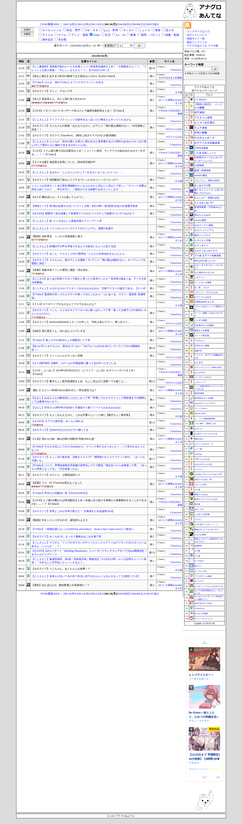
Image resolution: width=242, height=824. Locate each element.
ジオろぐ (198, 519)
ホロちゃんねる (174, 129)
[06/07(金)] (152, 24)
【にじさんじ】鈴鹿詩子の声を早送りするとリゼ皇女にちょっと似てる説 (74, 246)
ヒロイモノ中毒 (202, 240)
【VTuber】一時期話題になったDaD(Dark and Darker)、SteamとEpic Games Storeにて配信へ (83, 529)
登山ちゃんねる (202, 215)
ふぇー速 (198, 449)
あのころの (199, 509)
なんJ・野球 (110, 30)
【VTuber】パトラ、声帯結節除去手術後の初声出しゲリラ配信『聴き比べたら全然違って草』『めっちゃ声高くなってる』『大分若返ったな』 (89, 467)
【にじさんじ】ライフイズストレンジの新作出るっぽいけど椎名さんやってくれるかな (81, 119)
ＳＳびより (199, 340)
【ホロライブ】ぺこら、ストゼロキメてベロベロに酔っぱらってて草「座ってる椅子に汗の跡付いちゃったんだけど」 (89, 312)
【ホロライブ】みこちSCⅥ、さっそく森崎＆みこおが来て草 (66, 536)
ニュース (144, 30)
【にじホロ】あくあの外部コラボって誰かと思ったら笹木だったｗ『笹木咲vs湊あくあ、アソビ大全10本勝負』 (89, 280)
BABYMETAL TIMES (203, 603)
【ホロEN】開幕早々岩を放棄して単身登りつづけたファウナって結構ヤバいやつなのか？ (83, 213)
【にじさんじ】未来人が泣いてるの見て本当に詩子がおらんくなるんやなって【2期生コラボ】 (86, 576)
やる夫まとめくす (204, 137)
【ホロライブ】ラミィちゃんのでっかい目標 (57, 355)
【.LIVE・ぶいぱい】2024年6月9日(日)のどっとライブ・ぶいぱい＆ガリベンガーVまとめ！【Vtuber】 (84, 372)
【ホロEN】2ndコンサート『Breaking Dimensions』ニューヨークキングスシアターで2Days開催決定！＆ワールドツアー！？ (89, 552)
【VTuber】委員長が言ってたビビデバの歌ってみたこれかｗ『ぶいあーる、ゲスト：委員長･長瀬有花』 (88, 296)
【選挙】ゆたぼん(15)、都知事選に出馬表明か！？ (60, 585)
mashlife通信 (200, 175)
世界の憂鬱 (200, 132)
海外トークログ (202, 235)
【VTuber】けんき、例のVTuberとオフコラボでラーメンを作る (68, 82)
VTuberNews (176, 70)
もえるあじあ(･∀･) (204, 202)
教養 (133, 34)
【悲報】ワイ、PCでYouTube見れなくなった (57, 482)
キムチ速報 (200, 127)
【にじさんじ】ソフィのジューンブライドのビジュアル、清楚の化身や (72, 228)
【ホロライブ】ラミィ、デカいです (52, 91)
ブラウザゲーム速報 (203, 576)
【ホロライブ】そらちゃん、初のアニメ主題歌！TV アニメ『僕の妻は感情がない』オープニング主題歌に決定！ (88, 261)
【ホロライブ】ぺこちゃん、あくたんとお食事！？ (61, 568)
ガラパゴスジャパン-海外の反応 (208, 367)
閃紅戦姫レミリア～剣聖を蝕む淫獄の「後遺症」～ (204, 670)
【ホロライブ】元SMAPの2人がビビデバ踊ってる (60, 429)
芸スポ (170, 30)
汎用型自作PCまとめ (204, 302)
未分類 (62, 39)
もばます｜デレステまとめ (205, 434)
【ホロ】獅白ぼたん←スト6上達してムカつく (58, 197)
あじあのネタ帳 (202, 185)
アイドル (47, 34)
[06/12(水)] (83, 24)
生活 (107, 34)
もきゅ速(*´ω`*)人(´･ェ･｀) (206, 524)
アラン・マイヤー (199, 754)
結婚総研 (198, 546)
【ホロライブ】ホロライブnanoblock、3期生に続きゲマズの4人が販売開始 (74, 135)
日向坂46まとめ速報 (203, 325)
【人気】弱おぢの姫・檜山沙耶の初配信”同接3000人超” (63, 438)
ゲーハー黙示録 (201, 335)
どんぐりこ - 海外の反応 (207, 180)
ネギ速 (197, 551)
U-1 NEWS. (200, 99)
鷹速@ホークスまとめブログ (206, 529)
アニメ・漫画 (79, 34)
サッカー (128, 30)
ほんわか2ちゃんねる (203, 464)
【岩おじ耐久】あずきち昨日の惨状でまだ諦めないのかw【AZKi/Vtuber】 (74, 76)
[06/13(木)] (69, 24)
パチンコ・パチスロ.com (206, 292)
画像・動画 (172, 34)
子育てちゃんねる (202, 459)
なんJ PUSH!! (200, 372)
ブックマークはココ (198, 31)
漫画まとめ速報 (201, 330)
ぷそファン (199, 277)
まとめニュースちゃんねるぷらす (208, 586)
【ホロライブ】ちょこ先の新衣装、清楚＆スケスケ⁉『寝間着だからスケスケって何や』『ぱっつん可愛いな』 (88, 459)
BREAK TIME (200, 413)
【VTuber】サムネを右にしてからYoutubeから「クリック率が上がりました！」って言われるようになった (88, 448)
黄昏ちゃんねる (201, 494)
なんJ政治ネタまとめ (204, 272)
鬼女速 (197, 504)
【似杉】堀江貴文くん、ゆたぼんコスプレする (58, 330)
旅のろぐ (198, 566)
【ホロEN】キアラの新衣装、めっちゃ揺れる (58, 421)
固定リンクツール (197, 42)
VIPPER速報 (201, 148)
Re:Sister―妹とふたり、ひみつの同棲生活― (204, 748)
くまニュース (200, 382)
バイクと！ (199, 469)
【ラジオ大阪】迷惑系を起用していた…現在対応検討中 (63, 162)
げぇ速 (197, 556)
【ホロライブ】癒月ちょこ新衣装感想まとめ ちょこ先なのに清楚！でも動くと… (79, 381)
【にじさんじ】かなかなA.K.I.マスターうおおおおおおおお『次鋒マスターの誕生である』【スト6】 (89, 288)
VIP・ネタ (91, 30)
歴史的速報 (199, 393)
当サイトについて (197, 34)
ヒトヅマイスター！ (201, 708)
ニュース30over (200, 408)
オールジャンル (52, 30)
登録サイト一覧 (196, 38)
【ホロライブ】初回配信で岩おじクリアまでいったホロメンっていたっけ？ (75, 179)
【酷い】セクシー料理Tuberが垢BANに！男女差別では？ (64, 390)
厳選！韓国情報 (202, 170)
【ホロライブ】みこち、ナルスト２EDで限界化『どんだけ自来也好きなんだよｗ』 (79, 253)
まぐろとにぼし (201, 571)
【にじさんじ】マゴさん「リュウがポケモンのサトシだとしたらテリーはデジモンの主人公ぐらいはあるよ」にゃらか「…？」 (89, 544)
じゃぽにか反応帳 (202, 514)
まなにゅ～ (199, 429)
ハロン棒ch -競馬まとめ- (205, 423)
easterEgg (198, 454)
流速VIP (198, 351)
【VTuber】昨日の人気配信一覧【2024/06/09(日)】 (60, 493)
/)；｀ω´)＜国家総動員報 (204, 419)
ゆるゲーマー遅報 (203, 225)
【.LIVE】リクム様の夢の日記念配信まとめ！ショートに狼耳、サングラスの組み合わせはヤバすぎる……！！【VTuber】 (88, 152)
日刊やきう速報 (201, 345)
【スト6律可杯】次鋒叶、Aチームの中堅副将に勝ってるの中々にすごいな (74, 363)
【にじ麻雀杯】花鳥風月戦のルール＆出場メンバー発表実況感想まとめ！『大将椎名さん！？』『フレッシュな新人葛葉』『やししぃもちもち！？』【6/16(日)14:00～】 (89, 68)
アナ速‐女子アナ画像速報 (207, 255)
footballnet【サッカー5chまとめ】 (208, 474)
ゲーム (62, 34)
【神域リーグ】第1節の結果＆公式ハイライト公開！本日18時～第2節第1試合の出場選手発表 (85, 206)
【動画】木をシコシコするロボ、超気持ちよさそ (60, 520)
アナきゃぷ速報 (203, 117)
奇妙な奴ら (199, 439)
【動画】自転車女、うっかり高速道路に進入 (57, 236)
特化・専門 (73, 30)
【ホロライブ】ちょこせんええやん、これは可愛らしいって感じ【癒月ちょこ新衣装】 (81, 414)
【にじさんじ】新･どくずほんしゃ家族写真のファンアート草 (67, 220)
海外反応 (47, 39)
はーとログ (199, 581)
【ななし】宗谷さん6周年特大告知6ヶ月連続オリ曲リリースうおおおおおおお (76, 407)
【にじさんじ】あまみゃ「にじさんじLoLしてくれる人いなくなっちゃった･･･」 (78, 172)
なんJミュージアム (204, 230)
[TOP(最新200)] (49, 24)
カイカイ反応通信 (204, 122)
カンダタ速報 (200, 320)
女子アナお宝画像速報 (207, 142)
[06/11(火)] (97, 24)
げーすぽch (199, 561)
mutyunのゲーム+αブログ (205, 403)
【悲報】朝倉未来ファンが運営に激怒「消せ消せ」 (61, 269)
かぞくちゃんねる (202, 297)
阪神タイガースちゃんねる (205, 499)
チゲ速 (197, 490)
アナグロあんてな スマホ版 (202, 45)
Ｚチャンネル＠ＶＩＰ (203, 444)
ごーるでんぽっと (199, 712)
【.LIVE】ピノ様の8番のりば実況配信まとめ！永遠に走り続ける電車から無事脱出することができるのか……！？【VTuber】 (89, 502)
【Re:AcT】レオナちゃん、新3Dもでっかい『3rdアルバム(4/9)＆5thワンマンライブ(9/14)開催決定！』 (86, 348)
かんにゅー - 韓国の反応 (207, 197)
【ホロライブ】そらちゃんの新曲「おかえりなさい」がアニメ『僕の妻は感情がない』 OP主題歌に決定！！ (88, 127)
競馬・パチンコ (150, 34)
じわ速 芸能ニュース (205, 153)
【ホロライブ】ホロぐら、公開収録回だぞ (56, 474)
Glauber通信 (200, 220)
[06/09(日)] (124, 24)
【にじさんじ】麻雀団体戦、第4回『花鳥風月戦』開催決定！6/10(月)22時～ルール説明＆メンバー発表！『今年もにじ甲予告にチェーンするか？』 (89, 561)
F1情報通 (199, 165)
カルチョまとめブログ (206, 250)
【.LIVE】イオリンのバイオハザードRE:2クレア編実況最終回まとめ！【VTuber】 (78, 110)
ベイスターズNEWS (202, 377)
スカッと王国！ (201, 484)
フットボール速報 (202, 282)
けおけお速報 (200, 535)
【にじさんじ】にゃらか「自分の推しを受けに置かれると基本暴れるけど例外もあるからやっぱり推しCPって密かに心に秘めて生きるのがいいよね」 (89, 143)
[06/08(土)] (138, 24)
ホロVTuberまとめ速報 (170, 78)
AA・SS (120, 34)
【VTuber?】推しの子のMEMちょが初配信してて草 (61, 340)
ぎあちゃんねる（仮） (203, 479)
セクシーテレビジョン (203, 619)
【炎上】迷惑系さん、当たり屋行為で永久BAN (58, 98)
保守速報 (199, 112)
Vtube (96, 34)
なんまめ (198, 362)
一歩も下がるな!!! (199, 674)
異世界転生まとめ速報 (203, 398)
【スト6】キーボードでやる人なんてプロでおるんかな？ (64, 304)
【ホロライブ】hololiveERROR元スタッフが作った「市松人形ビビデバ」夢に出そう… (81, 322)
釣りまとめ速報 (201, 613)
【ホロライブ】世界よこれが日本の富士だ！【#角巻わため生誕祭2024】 (73, 511)
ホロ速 (178, 92)
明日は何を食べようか (205, 261)
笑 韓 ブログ (201, 287)
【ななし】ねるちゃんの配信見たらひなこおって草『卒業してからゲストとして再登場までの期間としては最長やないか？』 (89, 399)
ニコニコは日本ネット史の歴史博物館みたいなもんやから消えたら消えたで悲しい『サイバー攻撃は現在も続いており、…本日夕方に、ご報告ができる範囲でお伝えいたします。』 (89, 187)
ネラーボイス (201, 245)
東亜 (158, 30)
